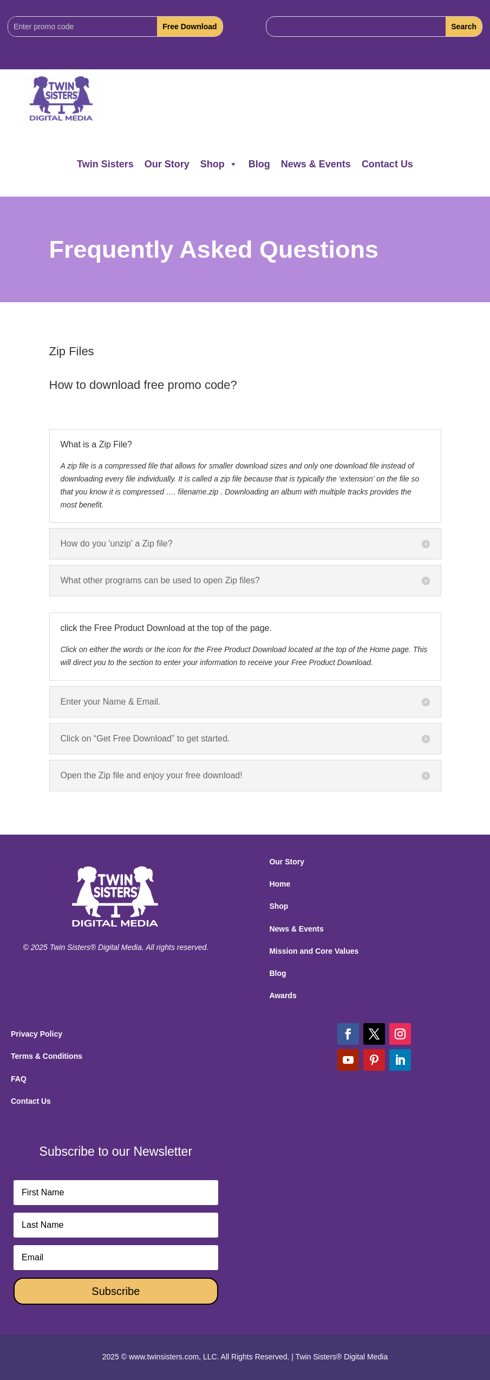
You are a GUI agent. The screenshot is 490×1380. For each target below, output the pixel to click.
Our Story (167, 164)
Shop (219, 164)
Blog (259, 164)
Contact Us (387, 164)
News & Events (316, 164)
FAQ (19, 1079)
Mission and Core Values (313, 951)
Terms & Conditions (46, 1056)
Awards (282, 995)
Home (279, 884)
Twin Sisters (105, 164)
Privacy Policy (36, 1034)
